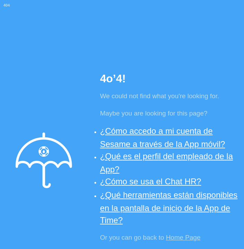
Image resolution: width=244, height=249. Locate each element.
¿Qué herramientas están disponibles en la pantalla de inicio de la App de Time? (168, 207)
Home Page (183, 237)
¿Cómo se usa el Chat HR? (150, 181)
